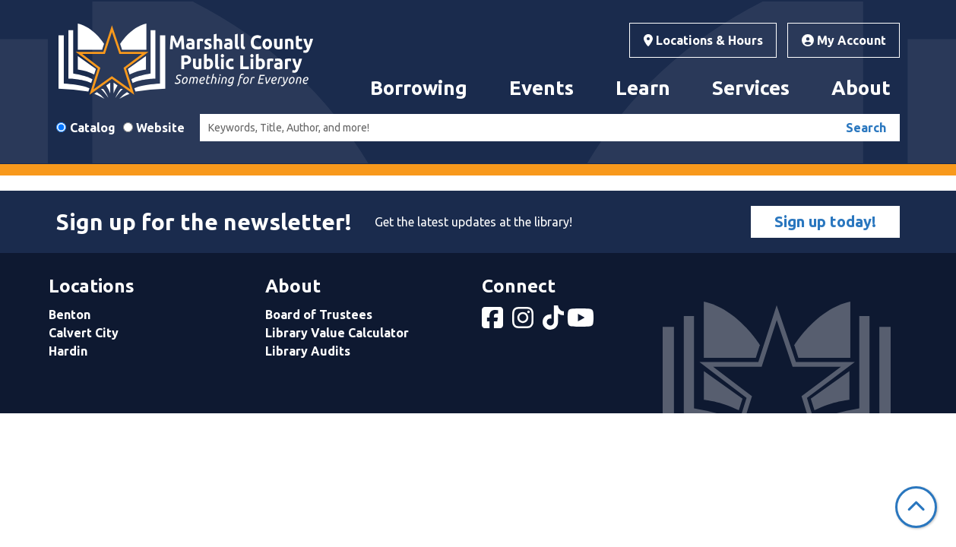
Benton (69, 314)
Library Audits (307, 351)
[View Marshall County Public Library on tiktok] (555, 322)
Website (160, 127)
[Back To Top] (916, 507)
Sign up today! (825, 221)
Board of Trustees (318, 314)
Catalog (93, 127)
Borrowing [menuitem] (418, 88)
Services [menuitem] (751, 88)
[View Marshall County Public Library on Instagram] (524, 322)
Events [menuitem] (541, 88)
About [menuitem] (861, 88)
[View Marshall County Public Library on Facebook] (494, 322)
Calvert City (84, 333)
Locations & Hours (703, 40)
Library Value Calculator (337, 333)
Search (866, 127)
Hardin (68, 351)
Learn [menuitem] (643, 88)
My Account (844, 40)
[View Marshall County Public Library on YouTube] (582, 322)
